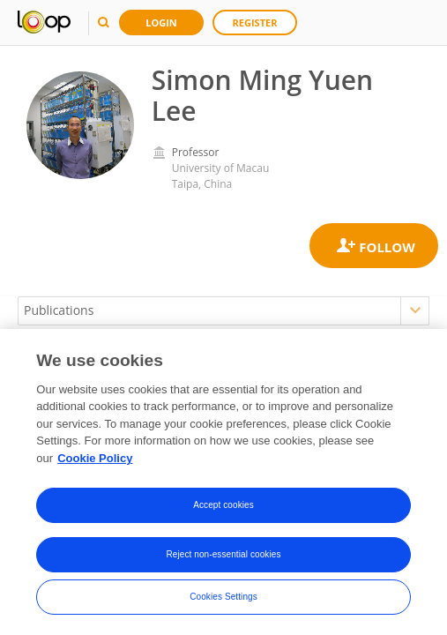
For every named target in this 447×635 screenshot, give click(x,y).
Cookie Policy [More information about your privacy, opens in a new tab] (94, 460)
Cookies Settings (223, 600)
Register (255, 22)
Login (161, 22)
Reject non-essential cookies (223, 558)
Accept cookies (223, 508)
